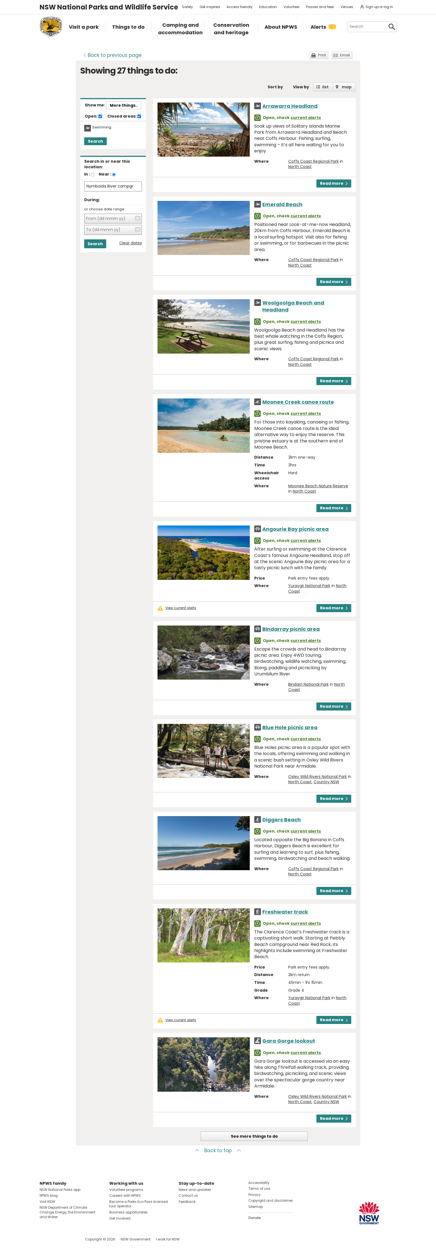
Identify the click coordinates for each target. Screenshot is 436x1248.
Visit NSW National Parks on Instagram (57, 1239)
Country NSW (326, 782)
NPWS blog (49, 1195)
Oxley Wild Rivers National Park (317, 776)
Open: (93, 116)
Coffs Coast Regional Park (313, 161)
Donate (254, 1217)
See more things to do (254, 1136)
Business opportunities (128, 1212)
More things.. (124, 105)
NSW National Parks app (60, 1189)
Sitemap (255, 1206)
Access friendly (240, 6)
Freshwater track (285, 911)
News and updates (195, 1189)
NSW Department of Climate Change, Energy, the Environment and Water (67, 1212)
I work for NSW (168, 1239)
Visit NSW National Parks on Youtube (69, 1239)
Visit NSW (47, 1201)
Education (268, 6)
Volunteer (291, 6)
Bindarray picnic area (291, 629)
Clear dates (130, 243)
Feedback (187, 1201)
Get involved (119, 1218)
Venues (347, 6)
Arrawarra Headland (290, 106)
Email (345, 55)
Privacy (254, 1194)
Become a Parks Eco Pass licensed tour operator (138, 1204)
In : (87, 174)
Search (95, 141)
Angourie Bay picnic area (295, 529)
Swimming (101, 127)
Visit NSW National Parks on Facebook (45, 1239)
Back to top (218, 1150)
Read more (334, 183)
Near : (105, 174)
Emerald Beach (282, 204)
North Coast (300, 166)
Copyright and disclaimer (270, 1200)
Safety (187, 6)
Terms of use (259, 1188)
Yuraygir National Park (309, 585)
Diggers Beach (281, 819)
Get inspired (210, 6)
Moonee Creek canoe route (298, 401)
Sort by (275, 87)
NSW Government (136, 1239)
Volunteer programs (126, 1189)
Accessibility (259, 1182)
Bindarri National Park (308, 684)
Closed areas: (124, 116)
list (325, 87)
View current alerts (180, 608)
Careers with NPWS (125, 1195)
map (347, 87)
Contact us (188, 1195)
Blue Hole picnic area (290, 727)
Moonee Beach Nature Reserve (318, 486)
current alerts (305, 117)
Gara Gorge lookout (288, 1040)
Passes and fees (320, 6)
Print (322, 55)
